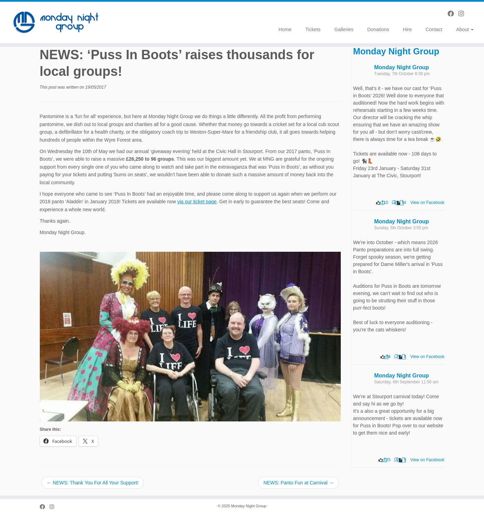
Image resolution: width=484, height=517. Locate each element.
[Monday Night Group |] (56, 22)
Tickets (312, 29)
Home (284, 29)
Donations (378, 29)
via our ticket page (197, 201)
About (465, 29)
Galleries (343, 29)
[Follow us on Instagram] (463, 13)
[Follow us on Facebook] (453, 13)
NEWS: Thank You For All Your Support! (93, 482)
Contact (434, 29)
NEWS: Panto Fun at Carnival (298, 482)
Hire (407, 29)
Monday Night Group (396, 51)
